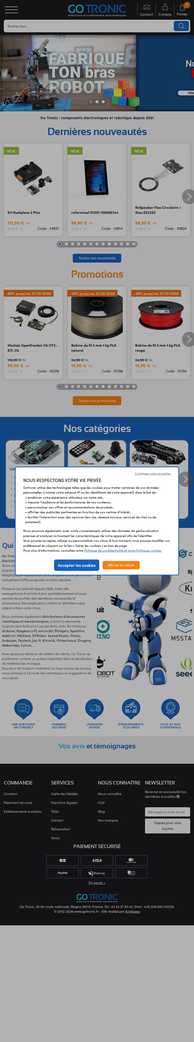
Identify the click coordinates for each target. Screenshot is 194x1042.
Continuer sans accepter (153, 473)
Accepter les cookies (76, 565)
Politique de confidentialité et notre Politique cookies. (123, 550)
